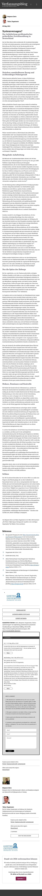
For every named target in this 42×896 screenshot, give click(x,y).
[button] (36, 69)
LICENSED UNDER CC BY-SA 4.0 (21, 614)
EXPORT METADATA (21, 618)
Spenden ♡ (21, 878)
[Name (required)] (21, 730)
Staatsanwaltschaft (12, 764)
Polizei (4, 764)
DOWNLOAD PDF (21, 610)
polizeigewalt (21, 764)
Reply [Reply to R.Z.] (8, 653)
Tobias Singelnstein (13, 21)
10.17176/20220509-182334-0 (11, 631)
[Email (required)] (21, 734)
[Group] (14, 3)
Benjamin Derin (11, 16)
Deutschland (5, 769)
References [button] (6, 531)
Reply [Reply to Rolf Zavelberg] (8, 688)
